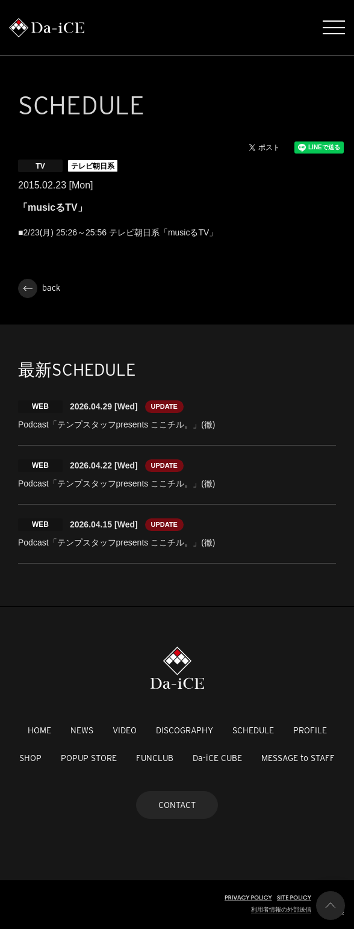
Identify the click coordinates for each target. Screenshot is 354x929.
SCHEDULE (253, 730)
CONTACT (177, 805)
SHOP (30, 758)
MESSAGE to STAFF (298, 758)
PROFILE (310, 730)
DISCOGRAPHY (184, 730)
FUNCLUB (154, 758)
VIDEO (125, 730)
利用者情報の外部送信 (281, 909)
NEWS (81, 730)
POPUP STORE (89, 758)
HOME (39, 730)
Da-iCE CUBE (217, 758)
